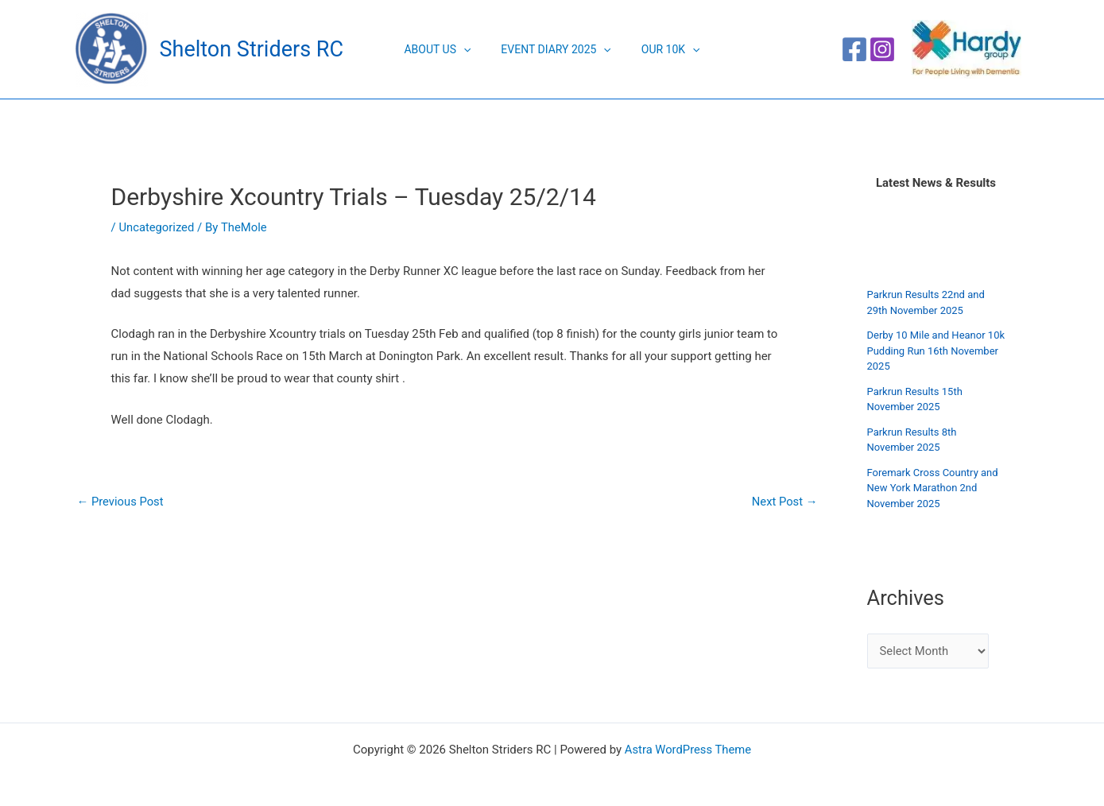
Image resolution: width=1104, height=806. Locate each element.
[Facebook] (854, 49)
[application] (471, 49)
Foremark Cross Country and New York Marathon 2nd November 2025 (932, 488)
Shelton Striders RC (251, 49)
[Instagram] (882, 49)
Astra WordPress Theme (688, 749)
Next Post (783, 502)
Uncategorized (156, 227)
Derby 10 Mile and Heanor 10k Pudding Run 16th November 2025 (936, 350)
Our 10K (662, 49)
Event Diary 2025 (555, 49)
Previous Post (121, 502)
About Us (445, 49)
